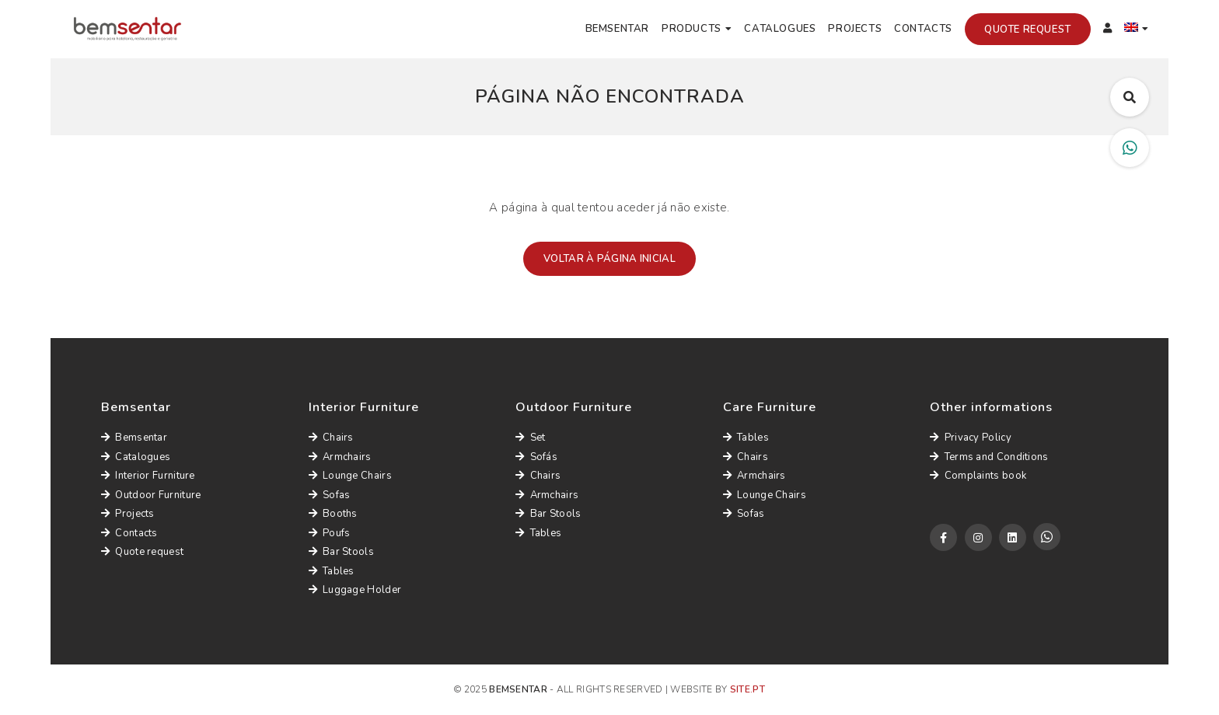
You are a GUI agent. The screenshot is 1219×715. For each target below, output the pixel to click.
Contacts (923, 29)
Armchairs (340, 457)
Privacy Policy (970, 438)
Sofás (536, 457)
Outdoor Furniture (151, 495)
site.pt (747, 689)
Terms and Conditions (989, 457)
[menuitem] (1136, 29)
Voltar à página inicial (609, 259)
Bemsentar (617, 29)
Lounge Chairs (350, 476)
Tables (332, 571)
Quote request (1027, 30)
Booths (333, 514)
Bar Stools (341, 552)
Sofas (330, 495)
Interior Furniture (148, 476)
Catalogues (780, 29)
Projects (855, 29)
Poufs (330, 533)
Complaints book (978, 476)
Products (691, 29)
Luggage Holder (355, 590)
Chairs (331, 438)
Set (530, 438)
